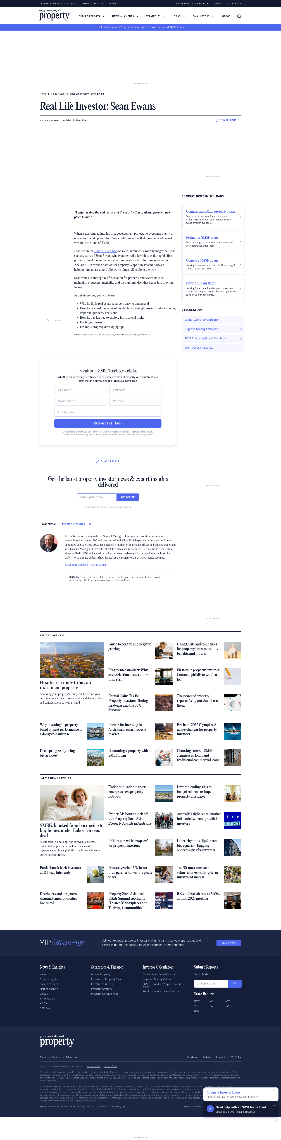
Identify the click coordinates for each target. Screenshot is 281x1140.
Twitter (85, 3)
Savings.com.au (85, 1107)
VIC (196, 1006)
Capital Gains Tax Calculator (159, 975)
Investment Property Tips (106, 979)
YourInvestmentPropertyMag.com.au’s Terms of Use (130, 432)
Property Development (104, 994)
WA (212, 1001)
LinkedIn (99, 3)
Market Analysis (49, 989)
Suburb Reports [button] (92, 16)
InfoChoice (102, 1107)
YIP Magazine (202, 3)
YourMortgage (118, 1107)
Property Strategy (101, 989)
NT (211, 1011)
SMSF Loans (177, 27)
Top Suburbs (201, 975)
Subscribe (127, 497)
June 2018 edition (105, 251)
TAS (227, 1006)
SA (211, 1006)
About (43, 1057)
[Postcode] (135, 401)
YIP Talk (44, 1004)
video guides (58, 94)
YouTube (236, 1057)
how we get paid (48, 1081)
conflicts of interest (219, 1078)
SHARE (227, 120)
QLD (196, 1011)
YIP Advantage (182, 3)
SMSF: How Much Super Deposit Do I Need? (165, 985)
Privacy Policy (93, 1066)
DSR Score (46, 1008)
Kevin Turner (50, 121)
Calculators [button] (203, 16)
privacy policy (124, 507)
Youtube (112, 3)
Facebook (71, 3)
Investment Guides (102, 984)
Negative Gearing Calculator (159, 979)
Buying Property (100, 975)
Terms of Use (110, 1066)
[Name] (80, 390)
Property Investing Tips (76, 524)
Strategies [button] (155, 16)
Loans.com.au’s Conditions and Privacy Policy (132, 435)
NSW (197, 1001)
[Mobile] (80, 401)
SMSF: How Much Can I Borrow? (162, 992)
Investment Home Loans (148, 27)
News (43, 975)
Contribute (236, 3)
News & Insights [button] (125, 16)
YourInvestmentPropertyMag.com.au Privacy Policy (85, 435)
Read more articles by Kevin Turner (85, 564)
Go (234, 983)
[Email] (107, 412)
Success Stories (49, 984)
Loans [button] (179, 16)
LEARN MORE (229, 943)
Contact (56, 1057)
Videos (226, 16)
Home (43, 94)
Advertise (219, 3)
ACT (227, 1001)
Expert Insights (48, 979)
